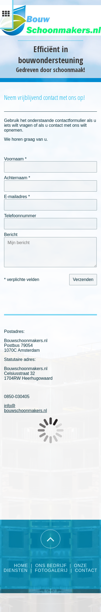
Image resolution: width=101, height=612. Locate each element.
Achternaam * (17, 177)
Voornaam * (15, 158)
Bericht (11, 234)
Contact (86, 570)
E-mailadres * (17, 196)
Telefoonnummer (20, 215)
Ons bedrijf (51, 565)
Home (21, 565)
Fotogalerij (51, 570)
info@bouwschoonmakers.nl (25, 408)
